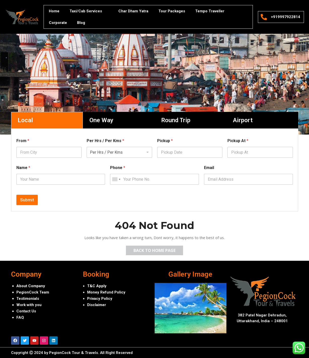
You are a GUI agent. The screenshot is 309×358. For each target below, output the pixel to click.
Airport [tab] (243, 120)
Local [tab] (25, 120)
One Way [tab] (101, 120)
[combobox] (116, 179)
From (22, 140)
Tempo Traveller (209, 11)
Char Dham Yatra (133, 11)
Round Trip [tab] (175, 120)
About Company (30, 286)
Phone (117, 167)
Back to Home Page (158, 249)
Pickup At (237, 140)
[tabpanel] (154, 173)
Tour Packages (171, 11)
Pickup (165, 140)
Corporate (58, 22)
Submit (27, 199)
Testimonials (27, 298)
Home (54, 11)
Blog (81, 22)
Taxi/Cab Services (89, 11)
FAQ (20, 317)
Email (209, 167)
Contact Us (26, 311)
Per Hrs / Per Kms (105, 140)
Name (23, 167)
